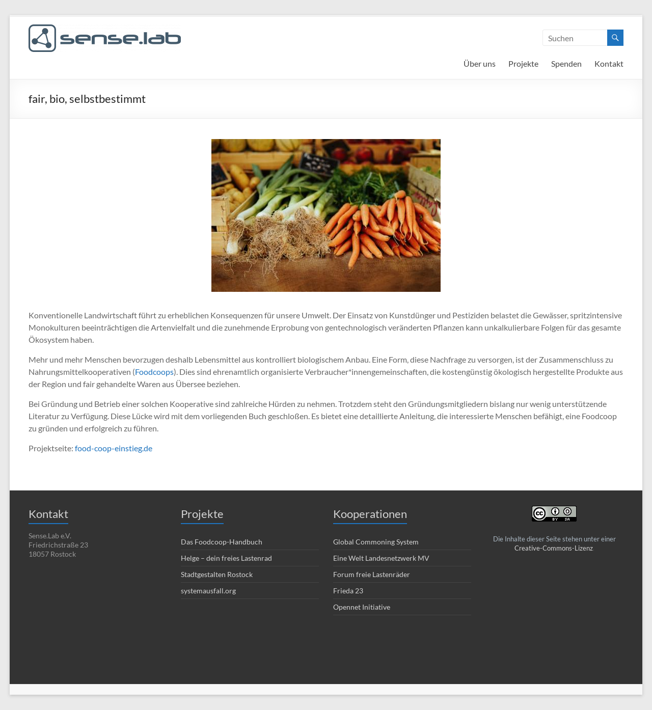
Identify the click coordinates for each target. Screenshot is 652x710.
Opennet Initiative (361, 607)
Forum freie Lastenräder (371, 574)
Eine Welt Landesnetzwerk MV (381, 558)
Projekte (523, 63)
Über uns (480, 63)
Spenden (566, 63)
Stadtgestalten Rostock (217, 574)
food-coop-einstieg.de (113, 448)
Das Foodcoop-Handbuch (221, 541)
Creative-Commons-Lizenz (553, 548)
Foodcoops (154, 371)
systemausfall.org (208, 590)
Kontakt (608, 63)
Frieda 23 (348, 590)
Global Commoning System (376, 541)
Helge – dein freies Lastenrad (226, 558)
